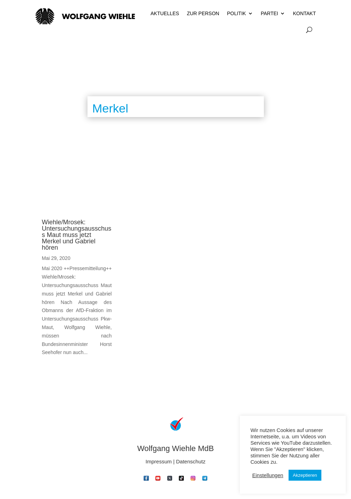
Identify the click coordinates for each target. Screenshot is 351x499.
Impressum (159, 461)
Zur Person (203, 13)
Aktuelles (165, 13)
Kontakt (304, 13)
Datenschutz (190, 461)
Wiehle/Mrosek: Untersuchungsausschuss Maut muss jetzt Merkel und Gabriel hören (76, 235)
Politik (236, 13)
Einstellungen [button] (267, 475)
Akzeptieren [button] (305, 475)
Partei (269, 13)
